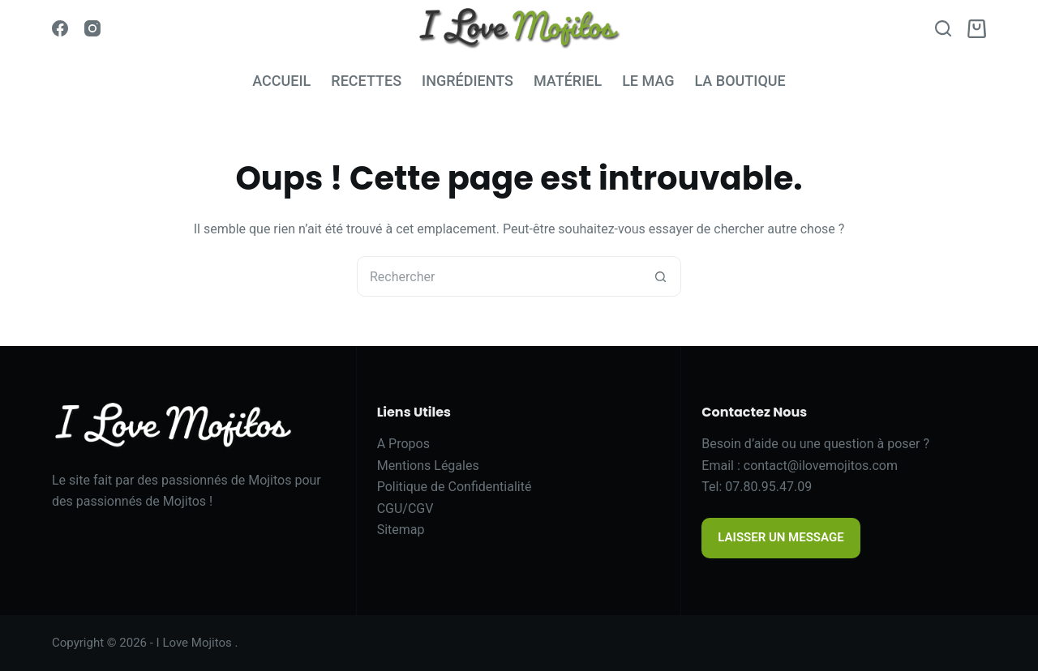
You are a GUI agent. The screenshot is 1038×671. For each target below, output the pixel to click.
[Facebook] (60, 28)
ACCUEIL (281, 80)
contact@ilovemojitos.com (821, 465)
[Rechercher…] (499, 276)
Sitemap (401, 529)
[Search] (943, 28)
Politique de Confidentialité (454, 486)
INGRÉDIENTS (467, 80)
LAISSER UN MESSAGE (780, 537)
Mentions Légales (428, 465)
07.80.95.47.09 (768, 486)
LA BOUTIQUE (739, 80)
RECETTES (366, 80)
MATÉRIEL (568, 80)
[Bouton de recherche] (660, 276)
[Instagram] (92, 28)
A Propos (403, 443)
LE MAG (648, 80)
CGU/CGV (405, 508)
